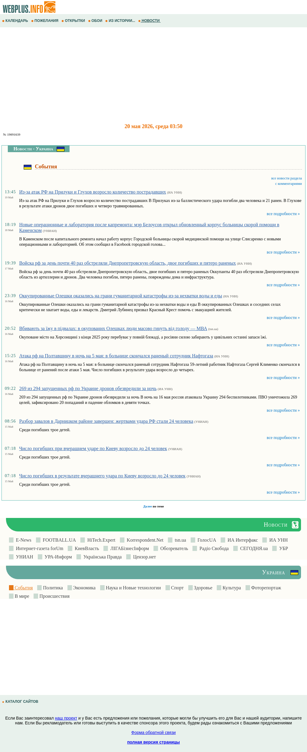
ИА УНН (277, 540)
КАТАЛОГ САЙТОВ (20, 701)
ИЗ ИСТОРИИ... (120, 21)
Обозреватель (173, 548)
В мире (21, 596)
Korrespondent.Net (143, 540)
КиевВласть (85, 548)
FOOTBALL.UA (58, 540)
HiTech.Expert (100, 540)
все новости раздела (286, 178)
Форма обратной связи (153, 732)
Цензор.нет (143, 556)
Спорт (177, 587)
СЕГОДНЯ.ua (253, 548)
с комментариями (288, 184)
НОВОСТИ (149, 21)
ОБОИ (95, 21)
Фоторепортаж (265, 587)
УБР (282, 548)
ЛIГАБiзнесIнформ (128, 548)
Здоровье (203, 587)
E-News (22, 540)
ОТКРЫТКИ (73, 21)
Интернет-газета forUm (38, 548)
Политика (52, 587)
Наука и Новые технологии (133, 587)
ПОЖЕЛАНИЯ (45, 21)
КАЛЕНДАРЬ (15, 21)
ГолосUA (205, 540)
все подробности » (283, 214)
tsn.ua (179, 540)
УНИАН (23, 556)
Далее (147, 506)
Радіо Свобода (213, 548)
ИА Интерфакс (241, 540)
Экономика (84, 587)
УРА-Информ (57, 556)
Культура (231, 587)
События (23, 587)
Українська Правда (101, 556)
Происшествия (54, 596)
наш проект (66, 718)
